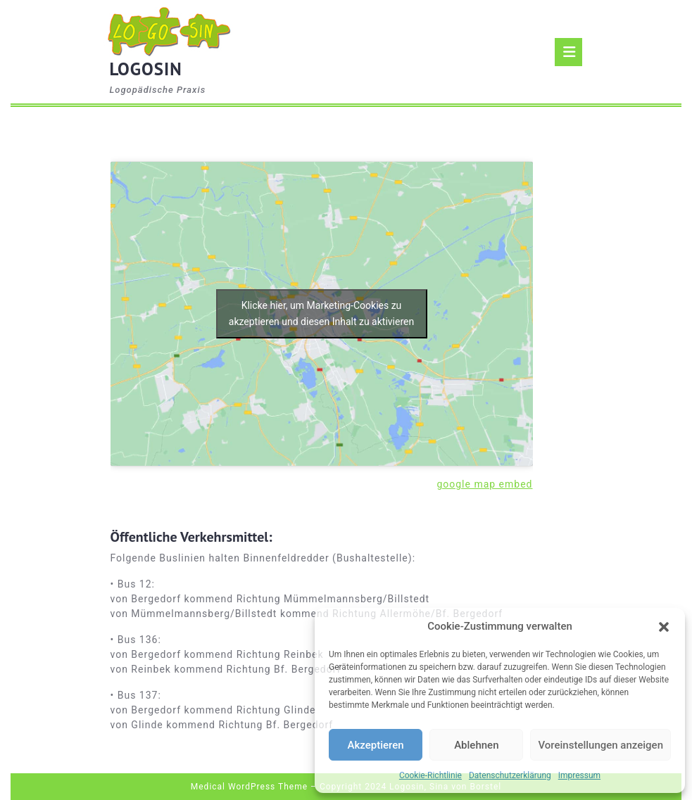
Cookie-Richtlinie (430, 775)
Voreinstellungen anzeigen (600, 745)
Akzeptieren (376, 745)
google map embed (484, 484)
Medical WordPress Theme (249, 787)
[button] (664, 626)
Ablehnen (476, 745)
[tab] (568, 52)
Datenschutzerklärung (510, 775)
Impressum (579, 775)
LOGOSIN (146, 69)
